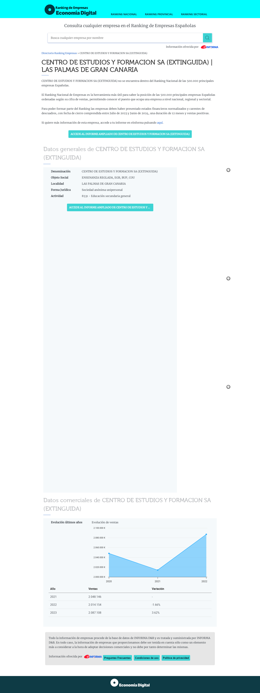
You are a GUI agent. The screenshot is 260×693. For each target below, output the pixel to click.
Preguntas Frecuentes (117, 658)
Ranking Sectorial (194, 14)
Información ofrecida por (192, 46)
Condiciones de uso (147, 658)
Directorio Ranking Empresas (59, 53)
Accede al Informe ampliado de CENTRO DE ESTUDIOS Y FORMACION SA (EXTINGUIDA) (130, 134)
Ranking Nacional (124, 14)
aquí (160, 122)
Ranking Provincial (159, 14)
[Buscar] (207, 37)
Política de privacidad (176, 658)
